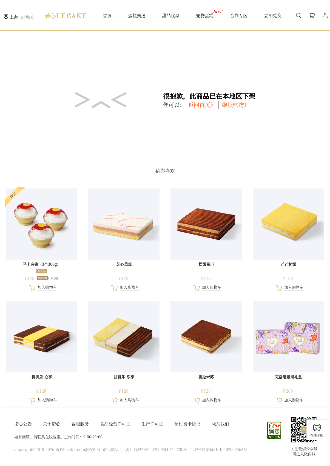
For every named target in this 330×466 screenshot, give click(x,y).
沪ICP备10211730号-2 (171, 449)
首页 (107, 15)
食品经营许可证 (115, 424)
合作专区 (239, 15)
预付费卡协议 (187, 424)
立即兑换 (272, 15)
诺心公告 (23, 424)
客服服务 (80, 424)
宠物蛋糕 (205, 15)
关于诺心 (51, 424)
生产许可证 (152, 424)
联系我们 (220, 424)
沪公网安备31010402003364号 (220, 449)
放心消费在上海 (275, 430)
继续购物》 (235, 105)
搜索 (298, 15)
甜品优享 (171, 15)
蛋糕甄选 (137, 15)
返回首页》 (202, 105)
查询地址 (26, 17)
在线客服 (316, 430)
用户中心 (325, 15)
